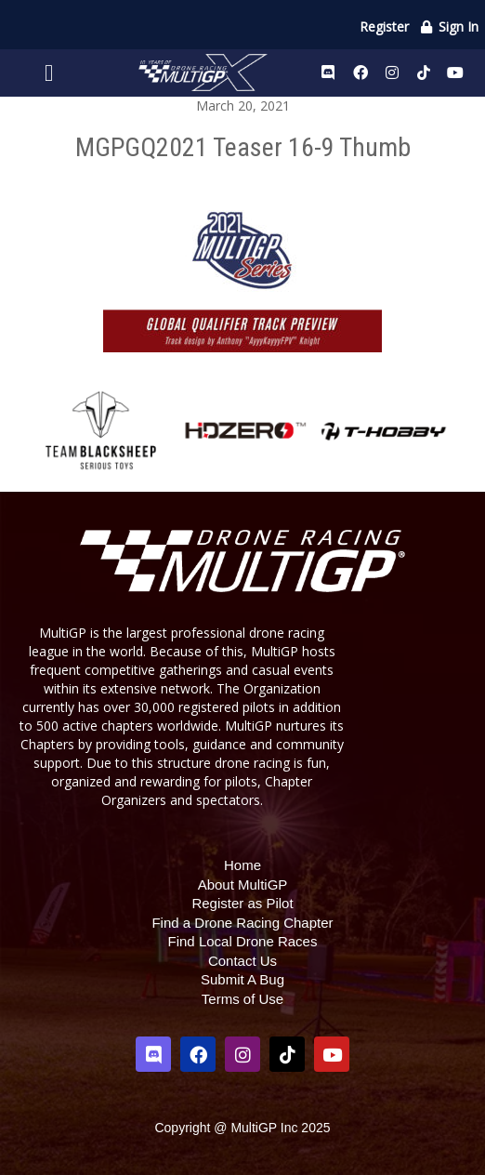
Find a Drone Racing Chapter (242, 923)
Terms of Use (242, 999)
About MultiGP (243, 884)
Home (242, 865)
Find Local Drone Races (243, 941)
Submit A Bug (242, 979)
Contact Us (242, 961)
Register (384, 26)
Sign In (449, 26)
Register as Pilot (242, 903)
